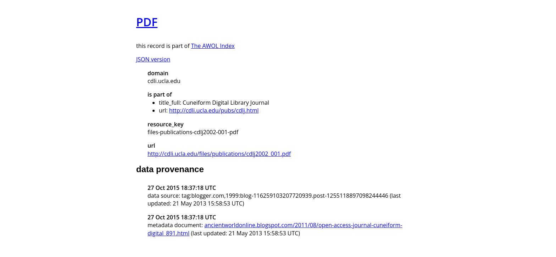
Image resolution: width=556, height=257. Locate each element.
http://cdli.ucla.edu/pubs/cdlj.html (214, 110)
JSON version (153, 59)
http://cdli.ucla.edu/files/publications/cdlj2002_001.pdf (219, 154)
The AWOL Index (213, 46)
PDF (146, 21)
